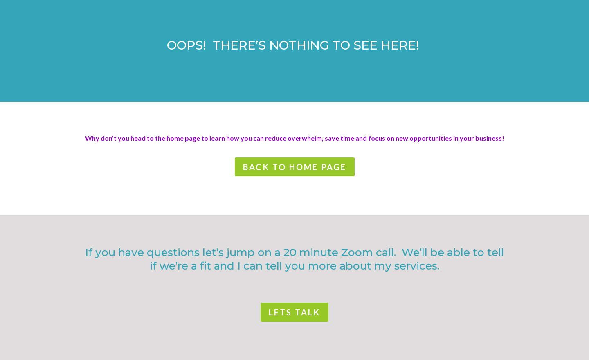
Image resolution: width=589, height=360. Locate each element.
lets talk (294, 312)
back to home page (294, 167)
